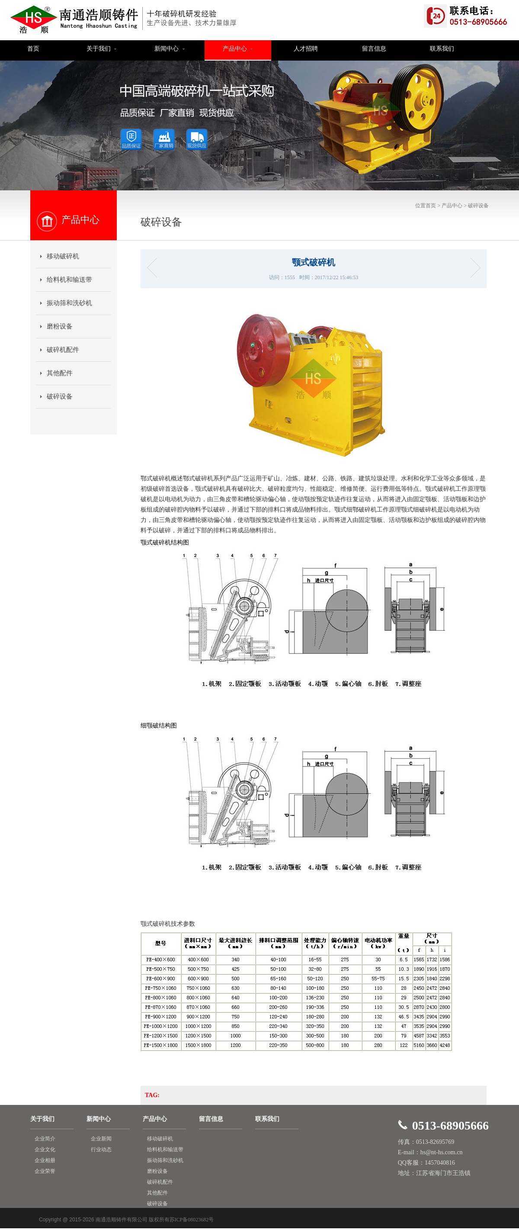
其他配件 (60, 373)
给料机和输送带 (69, 279)
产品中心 (238, 48)
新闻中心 (169, 48)
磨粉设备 (60, 326)
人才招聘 (306, 48)
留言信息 (374, 48)
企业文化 (45, 1149)
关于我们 (101, 48)
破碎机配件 (63, 349)
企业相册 (45, 1160)
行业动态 (101, 1149)
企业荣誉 (45, 1171)
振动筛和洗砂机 (69, 302)
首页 (33, 48)
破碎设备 (478, 206)
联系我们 (442, 48)
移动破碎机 (63, 256)
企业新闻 (101, 1139)
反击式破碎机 (154, 267)
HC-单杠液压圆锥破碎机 (472, 267)
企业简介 (45, 1139)
